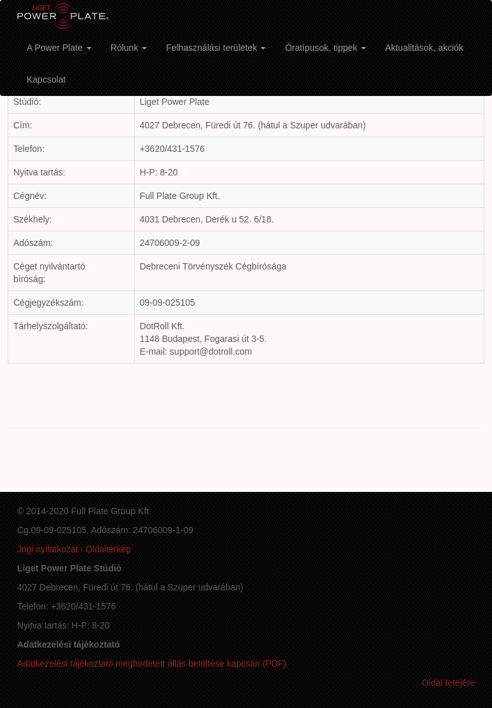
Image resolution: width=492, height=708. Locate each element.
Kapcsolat (46, 79)
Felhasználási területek (216, 48)
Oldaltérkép (108, 549)
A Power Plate (59, 48)
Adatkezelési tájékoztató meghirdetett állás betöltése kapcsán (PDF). (153, 663)
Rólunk (129, 48)
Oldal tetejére (448, 682)
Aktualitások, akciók (424, 48)
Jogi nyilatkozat (47, 549)
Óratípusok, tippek (325, 48)
